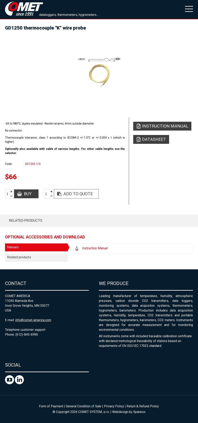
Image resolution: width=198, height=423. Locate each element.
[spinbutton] (8, 194)
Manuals (13, 247)
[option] (99, 72)
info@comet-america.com (33, 320)
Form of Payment (51, 406)
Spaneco (139, 412)
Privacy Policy (114, 406)
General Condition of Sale (83, 406)
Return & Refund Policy (143, 406)
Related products (25, 220)
